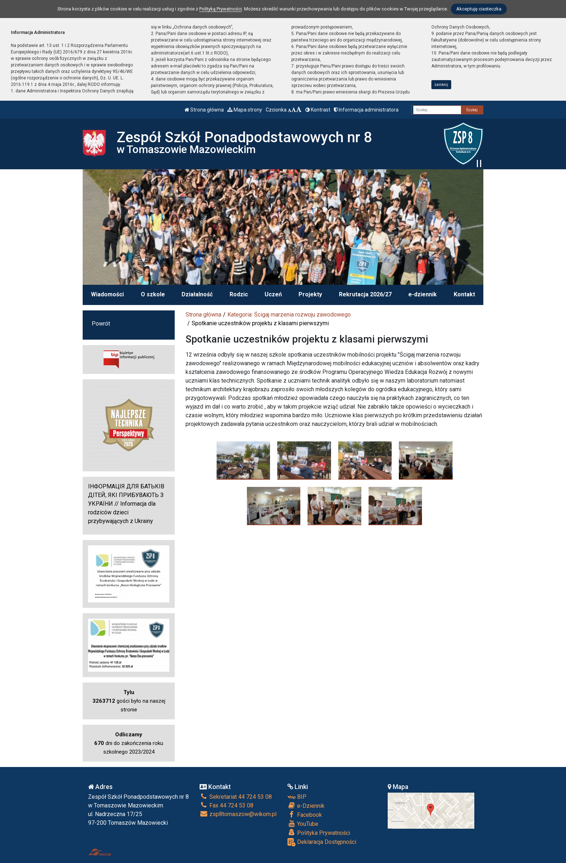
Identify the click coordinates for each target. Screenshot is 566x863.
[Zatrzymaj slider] (479, 163)
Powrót (101, 323)
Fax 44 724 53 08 (226, 805)
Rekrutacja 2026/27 (365, 294)
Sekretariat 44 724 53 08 (236, 796)
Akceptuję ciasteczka (478, 9)
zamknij (441, 85)
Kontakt (464, 294)
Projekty (310, 294)
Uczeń (273, 294)
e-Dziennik (306, 805)
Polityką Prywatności (220, 9)
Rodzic (239, 294)
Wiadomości (107, 294)
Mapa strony (244, 110)
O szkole (153, 294)
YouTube (302, 823)
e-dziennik (422, 294)
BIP (296, 796)
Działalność (197, 294)
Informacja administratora (366, 110)
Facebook (304, 814)
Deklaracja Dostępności (321, 842)
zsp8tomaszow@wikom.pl (238, 814)
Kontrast (317, 110)
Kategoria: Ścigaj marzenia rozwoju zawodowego (289, 314)
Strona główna (204, 110)
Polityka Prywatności (318, 832)
